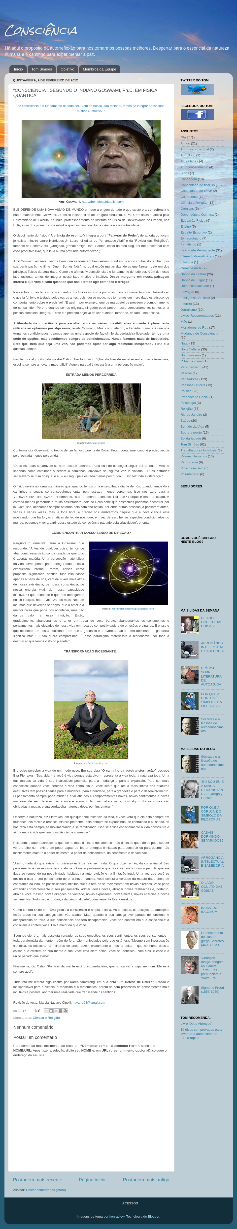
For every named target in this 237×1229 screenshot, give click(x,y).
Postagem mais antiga (146, 1179)
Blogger (153, 1216)
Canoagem (189, 179)
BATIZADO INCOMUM (209, 910)
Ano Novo (188, 155)
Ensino (186, 226)
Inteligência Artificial (195, 298)
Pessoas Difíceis (193, 385)
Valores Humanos (194, 456)
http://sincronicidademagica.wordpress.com (133, 609)
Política (186, 391)
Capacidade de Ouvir (196, 191)
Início (18, 69)
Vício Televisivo (192, 468)
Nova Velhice (190, 349)
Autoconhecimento (194, 167)
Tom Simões (42, 69)
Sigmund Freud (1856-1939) (212, 989)
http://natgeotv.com (95, 443)
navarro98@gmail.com (89, 1002)
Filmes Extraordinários (197, 256)
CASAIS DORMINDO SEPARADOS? (212, 836)
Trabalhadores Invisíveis (199, 450)
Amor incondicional (195, 149)
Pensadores (190, 379)
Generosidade (191, 268)
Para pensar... (191, 367)
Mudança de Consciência (199, 333)
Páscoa (186, 373)
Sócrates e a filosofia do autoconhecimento (212, 725)
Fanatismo (188, 244)
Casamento (189, 197)
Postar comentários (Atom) (46, 1190)
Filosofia (187, 262)
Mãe (184, 321)
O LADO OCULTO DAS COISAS (212, 622)
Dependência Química (197, 214)
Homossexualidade (195, 286)
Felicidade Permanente (198, 250)
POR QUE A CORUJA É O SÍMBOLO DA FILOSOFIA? (211, 700)
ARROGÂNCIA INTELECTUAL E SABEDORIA (212, 647)
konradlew (117, 1216)
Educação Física (193, 220)
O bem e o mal (192, 361)
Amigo (185, 143)
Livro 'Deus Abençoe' (196, 1023)
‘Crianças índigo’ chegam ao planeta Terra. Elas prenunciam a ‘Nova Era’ (212, 968)
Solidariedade (191, 438)
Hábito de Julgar (193, 280)
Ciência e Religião (46, 1018)
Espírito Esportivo (194, 232)
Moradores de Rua (194, 327)
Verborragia (189, 462)
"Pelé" (185, 137)
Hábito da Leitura (193, 274)
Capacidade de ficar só (198, 185)
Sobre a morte (191, 432)
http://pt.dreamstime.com (96, 763)
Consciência (40, 30)
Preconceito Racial (195, 397)
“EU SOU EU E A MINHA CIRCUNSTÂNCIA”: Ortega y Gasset (212, 790)
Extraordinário (191, 238)
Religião (187, 408)
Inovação (187, 292)
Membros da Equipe (99, 69)
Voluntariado (190, 474)
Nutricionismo (191, 355)
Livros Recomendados (197, 315)
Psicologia (188, 403)
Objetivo (67, 69)
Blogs (185, 173)
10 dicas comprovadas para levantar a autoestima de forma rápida (201, 1033)
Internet (186, 304)
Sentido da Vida (192, 426)
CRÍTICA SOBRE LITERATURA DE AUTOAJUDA (211, 676)
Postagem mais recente (37, 1179)
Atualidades (189, 161)
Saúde (185, 420)
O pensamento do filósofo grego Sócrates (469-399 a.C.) (212, 939)
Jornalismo (189, 309)
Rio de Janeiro (191, 414)
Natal (185, 343)
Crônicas (187, 208)
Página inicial (92, 1179)
